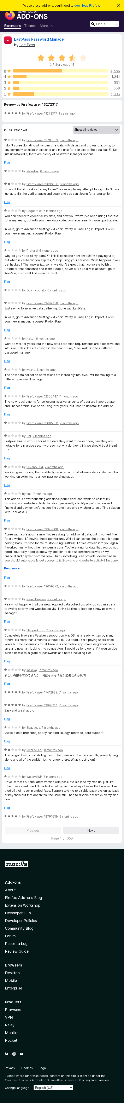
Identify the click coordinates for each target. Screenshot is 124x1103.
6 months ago (69, 140)
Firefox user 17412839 (41, 692)
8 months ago (53, 750)
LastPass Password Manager (39, 39)
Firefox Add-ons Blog (23, 897)
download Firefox (86, 5)
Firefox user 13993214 (41, 705)
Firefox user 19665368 (42, 423)
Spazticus (33, 727)
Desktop (12, 973)
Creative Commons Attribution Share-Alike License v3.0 (43, 1080)
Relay (9, 1025)
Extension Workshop (22, 905)
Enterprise (13, 988)
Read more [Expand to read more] (12, 568)
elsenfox (32, 171)
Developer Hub (18, 913)
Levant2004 (34, 467)
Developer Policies (21, 920)
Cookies (27, 1068)
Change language (17, 1088)
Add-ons (13, 882)
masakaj (31, 670)
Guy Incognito (36, 290)
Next (91, 830)
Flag (7, 162)
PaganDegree (36, 599)
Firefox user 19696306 (42, 184)
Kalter (30, 338)
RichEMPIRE (34, 750)
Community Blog (19, 928)
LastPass (27, 45)
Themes (30, 26)
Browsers (13, 1010)
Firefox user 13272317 (41, 113)
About (10, 890)
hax (28, 493)
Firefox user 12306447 (42, 396)
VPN (9, 1017)
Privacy (10, 1068)
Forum (10, 936)
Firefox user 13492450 (42, 303)
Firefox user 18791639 (42, 816)
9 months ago (68, 816)
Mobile (11, 980)
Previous (33, 830)
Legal (42, 1068)
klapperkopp (35, 630)
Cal (28, 436)
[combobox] (104, 24)
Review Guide (17, 951)
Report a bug (16, 943)
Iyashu (30, 369)
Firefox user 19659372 (42, 586)
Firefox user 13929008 (42, 529)
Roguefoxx (34, 211)
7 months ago (68, 396)
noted (44, 1076)
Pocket (11, 1040)
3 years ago (66, 113)
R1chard (32, 250)
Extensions (12, 26)
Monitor (12, 1033)
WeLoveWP (34, 776)
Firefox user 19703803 (42, 140)
